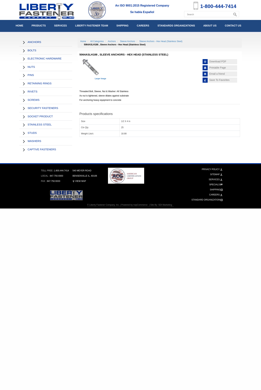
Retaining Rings (40, 83)
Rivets (32, 91)
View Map (79, 181)
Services (60, 25)
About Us (210, 25)
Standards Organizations (176, 25)
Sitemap (215, 174)
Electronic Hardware (45, 58)
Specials (214, 184)
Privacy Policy (211, 169)
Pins (31, 75)
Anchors (34, 42)
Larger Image (100, 79)
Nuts (31, 66)
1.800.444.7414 (61, 170)
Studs (32, 132)
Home (19, 25)
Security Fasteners (43, 108)
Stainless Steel (40, 124)
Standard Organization (206, 200)
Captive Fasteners (42, 149)
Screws (34, 99)
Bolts (32, 50)
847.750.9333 (53, 181)
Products (39, 25)
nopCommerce (140, 205)
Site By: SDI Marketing (161, 205)
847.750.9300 (56, 176)
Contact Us (233, 25)
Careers (143, 25)
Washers (34, 141)
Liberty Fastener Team (91, 25)
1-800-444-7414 (218, 6)
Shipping (122, 25)
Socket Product (40, 116)
